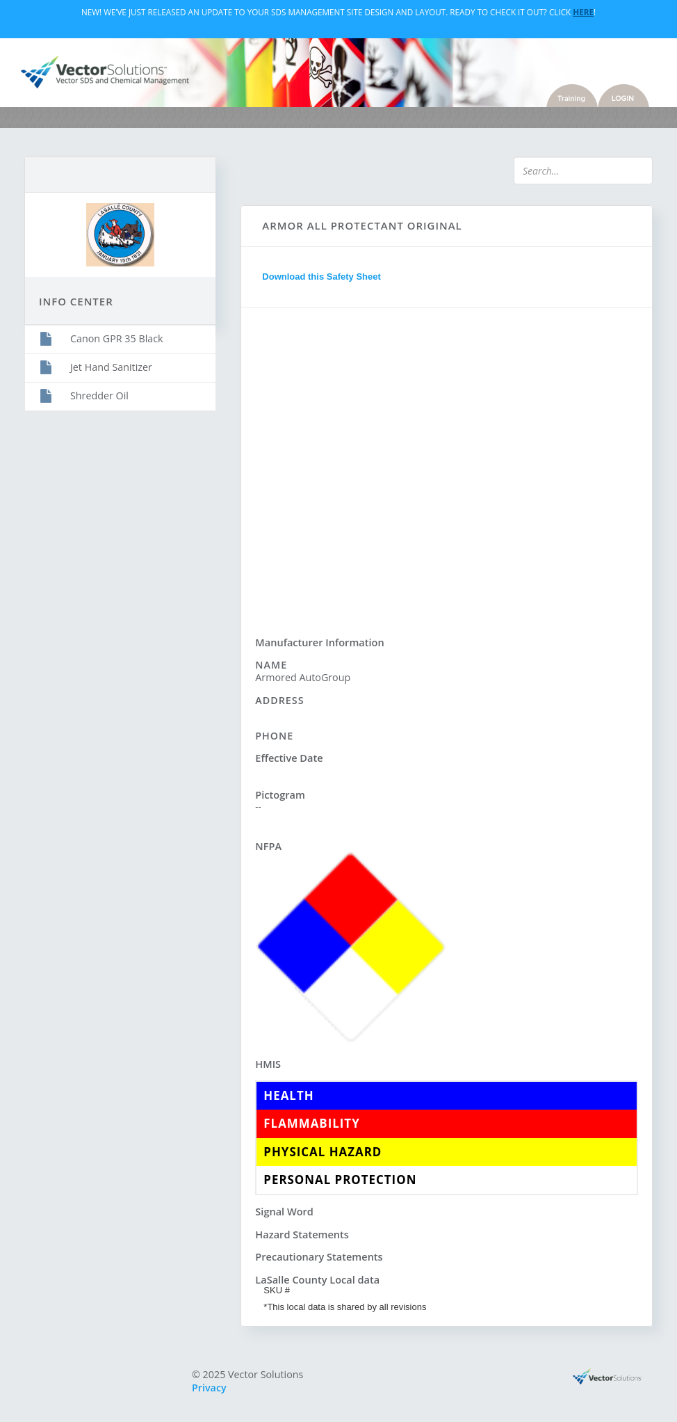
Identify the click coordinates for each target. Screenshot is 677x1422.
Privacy (209, 1387)
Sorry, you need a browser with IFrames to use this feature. (446, 464)
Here (583, 11)
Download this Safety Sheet (321, 276)
